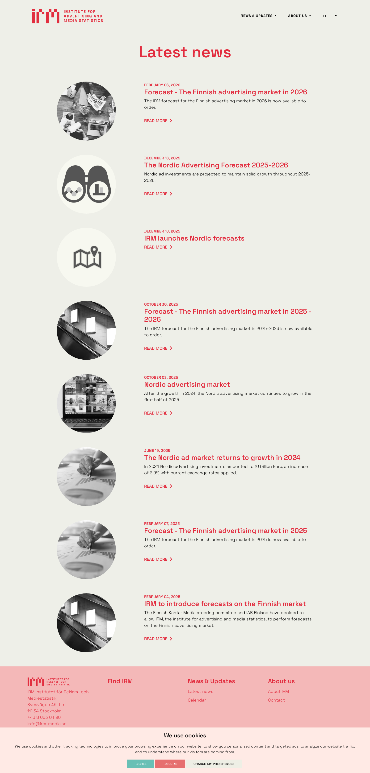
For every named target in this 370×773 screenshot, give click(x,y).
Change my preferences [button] (214, 764)
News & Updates (257, 15)
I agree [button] (141, 764)
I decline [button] (170, 764)
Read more (155, 120)
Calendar (197, 700)
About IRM (278, 691)
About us (298, 15)
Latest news (200, 691)
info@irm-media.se (47, 723)
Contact (276, 700)
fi (328, 16)
